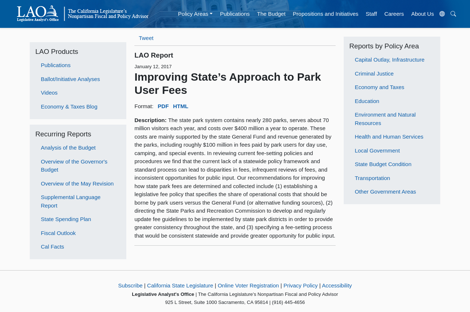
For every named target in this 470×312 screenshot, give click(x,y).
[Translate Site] (442, 14)
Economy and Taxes (379, 87)
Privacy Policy (300, 285)
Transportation (372, 178)
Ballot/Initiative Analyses (70, 79)
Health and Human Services (389, 136)
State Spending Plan (66, 219)
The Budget (271, 14)
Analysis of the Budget (68, 147)
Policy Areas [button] (193, 14)
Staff (371, 14)
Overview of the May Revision (77, 183)
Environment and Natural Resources (385, 118)
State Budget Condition (383, 164)
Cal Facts (52, 246)
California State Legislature (180, 285)
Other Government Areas (385, 191)
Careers (394, 14)
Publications (235, 14)
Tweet (146, 38)
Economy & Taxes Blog (69, 106)
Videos (49, 92)
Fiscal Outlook (58, 233)
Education (367, 101)
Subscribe (130, 285)
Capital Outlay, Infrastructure (389, 59)
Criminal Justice (374, 73)
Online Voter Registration (248, 285)
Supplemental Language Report (71, 201)
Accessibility (337, 285)
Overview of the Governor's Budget (74, 165)
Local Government (377, 150)
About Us (422, 14)
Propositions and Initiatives (325, 14)
